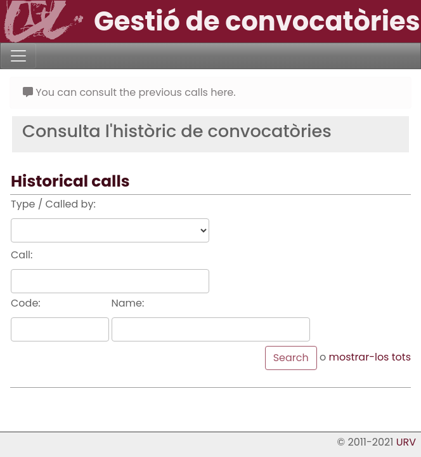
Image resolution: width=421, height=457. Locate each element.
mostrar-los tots (369, 357)
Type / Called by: (53, 204)
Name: (128, 303)
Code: (26, 303)
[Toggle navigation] (18, 56)
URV (406, 442)
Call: (21, 255)
